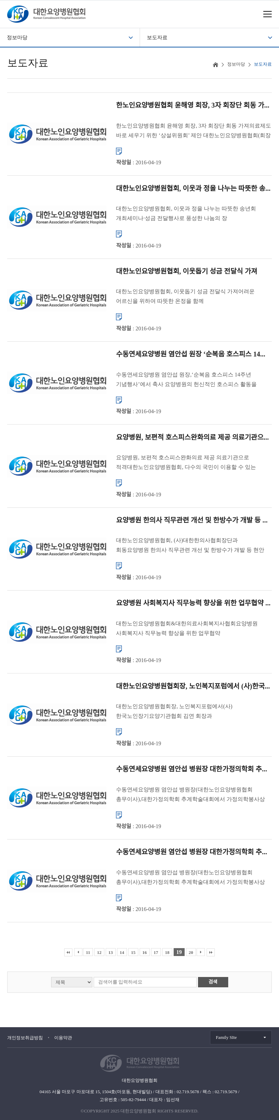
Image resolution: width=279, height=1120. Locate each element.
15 (133, 952)
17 (156, 952)
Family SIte (226, 1037)
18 (167, 952)
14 (122, 952)
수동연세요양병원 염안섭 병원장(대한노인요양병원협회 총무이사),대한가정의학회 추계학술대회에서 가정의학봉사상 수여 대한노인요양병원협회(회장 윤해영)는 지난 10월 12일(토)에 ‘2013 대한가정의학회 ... (191, 795)
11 (88, 952)
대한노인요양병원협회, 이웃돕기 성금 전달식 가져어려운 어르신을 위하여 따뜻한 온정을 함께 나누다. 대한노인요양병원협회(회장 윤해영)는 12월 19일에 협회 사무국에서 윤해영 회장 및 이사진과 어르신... (188, 297)
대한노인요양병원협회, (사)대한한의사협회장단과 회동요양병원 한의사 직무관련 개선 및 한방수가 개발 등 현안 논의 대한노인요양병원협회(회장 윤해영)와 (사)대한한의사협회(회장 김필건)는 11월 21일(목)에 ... (193, 546)
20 (191, 952)
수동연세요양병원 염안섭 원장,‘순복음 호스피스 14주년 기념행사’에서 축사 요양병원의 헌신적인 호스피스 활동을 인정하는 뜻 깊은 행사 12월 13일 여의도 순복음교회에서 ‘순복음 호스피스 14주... (186, 380)
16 (144, 952)
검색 (213, 982)
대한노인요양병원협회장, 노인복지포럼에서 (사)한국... (193, 686)
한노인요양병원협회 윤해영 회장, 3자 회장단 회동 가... (192, 105)
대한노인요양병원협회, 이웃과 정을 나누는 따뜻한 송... (193, 188)
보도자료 (157, 37)
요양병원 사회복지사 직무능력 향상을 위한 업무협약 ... (193, 603)
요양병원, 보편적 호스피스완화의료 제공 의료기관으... (192, 437)
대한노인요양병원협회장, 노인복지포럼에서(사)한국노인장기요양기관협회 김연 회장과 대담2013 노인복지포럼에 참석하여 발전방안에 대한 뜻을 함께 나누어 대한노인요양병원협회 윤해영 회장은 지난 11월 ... (191, 712)
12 (99, 952)
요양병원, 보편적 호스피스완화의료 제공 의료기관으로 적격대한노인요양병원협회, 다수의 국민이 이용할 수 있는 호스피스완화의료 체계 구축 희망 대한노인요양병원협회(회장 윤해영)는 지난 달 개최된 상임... (191, 463)
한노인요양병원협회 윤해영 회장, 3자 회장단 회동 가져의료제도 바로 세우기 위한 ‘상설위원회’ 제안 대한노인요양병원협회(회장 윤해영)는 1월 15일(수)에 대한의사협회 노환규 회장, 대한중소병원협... (193, 131)
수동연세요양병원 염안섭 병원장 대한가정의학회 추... (191, 769)
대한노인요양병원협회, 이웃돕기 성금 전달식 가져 (186, 271)
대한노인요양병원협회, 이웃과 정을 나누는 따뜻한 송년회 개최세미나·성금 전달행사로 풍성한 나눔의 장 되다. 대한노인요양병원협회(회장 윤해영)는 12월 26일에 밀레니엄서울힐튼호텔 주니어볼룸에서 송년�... (186, 214)
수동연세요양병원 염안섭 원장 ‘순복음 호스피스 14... (190, 354)
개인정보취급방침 (25, 1037)
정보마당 (17, 37)
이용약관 (63, 1037)
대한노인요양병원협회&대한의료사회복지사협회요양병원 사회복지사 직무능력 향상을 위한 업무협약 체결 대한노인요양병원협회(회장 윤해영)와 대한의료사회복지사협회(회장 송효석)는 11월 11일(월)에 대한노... (186, 629)
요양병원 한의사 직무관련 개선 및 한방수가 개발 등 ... (191, 520)
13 (110, 952)
